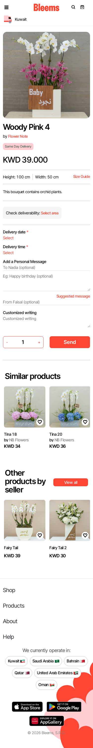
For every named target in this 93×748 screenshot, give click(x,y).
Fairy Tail (11, 547)
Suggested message (73, 296)
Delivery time (15, 246)
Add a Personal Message (24, 261)
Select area (49, 213)
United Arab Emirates (58, 673)
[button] (6, 7)
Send (70, 342)
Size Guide (81, 176)
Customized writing (19, 312)
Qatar (22, 673)
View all (70, 482)
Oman (46, 685)
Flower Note (18, 136)
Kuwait (16, 661)
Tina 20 (55, 434)
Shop (9, 590)
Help (8, 636)
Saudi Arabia (46, 661)
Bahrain (76, 661)
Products (14, 605)
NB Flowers (16, 440)
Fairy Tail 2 (58, 547)
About (10, 621)
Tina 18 (10, 434)
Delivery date (16, 231)
